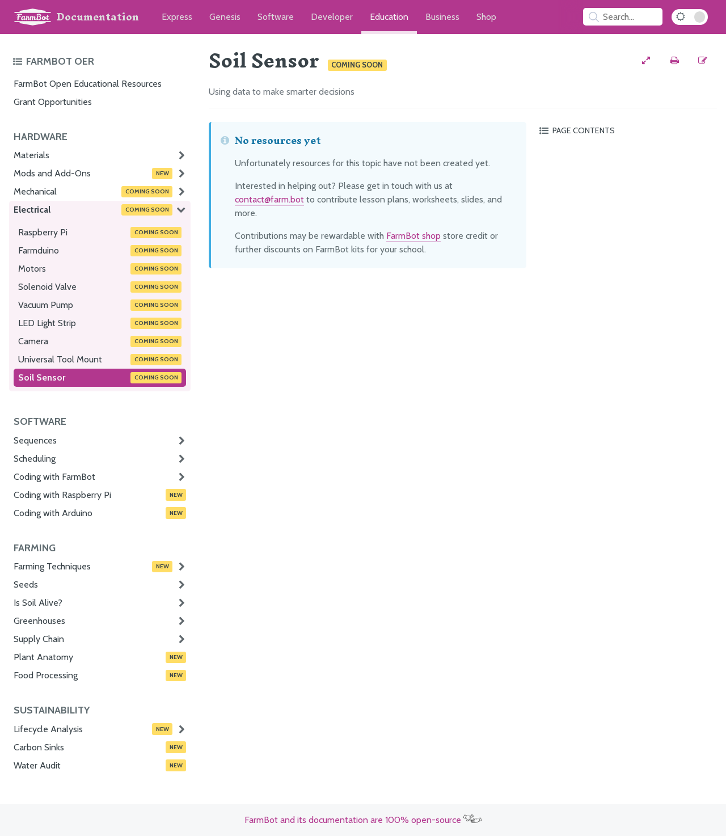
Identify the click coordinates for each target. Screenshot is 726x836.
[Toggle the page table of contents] (626, 130)
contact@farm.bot (269, 199)
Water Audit (100, 765)
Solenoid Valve (100, 287)
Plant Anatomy (100, 657)
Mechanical (93, 191)
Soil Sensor (100, 377)
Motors (100, 269)
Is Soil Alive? (38, 602)
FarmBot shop (413, 235)
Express (177, 16)
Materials (31, 155)
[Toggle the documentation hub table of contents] (98, 61)
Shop (486, 16)
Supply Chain (39, 639)
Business (442, 16)
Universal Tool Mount (100, 359)
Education (389, 16)
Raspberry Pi (100, 232)
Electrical (93, 210)
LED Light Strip (100, 323)
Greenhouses (39, 620)
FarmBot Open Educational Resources (88, 83)
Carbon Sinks (100, 747)
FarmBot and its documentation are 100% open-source (363, 819)
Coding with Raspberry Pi (100, 494)
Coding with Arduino (100, 512)
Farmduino (100, 250)
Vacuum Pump (100, 305)
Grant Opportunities (53, 101)
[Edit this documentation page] (703, 61)
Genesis (224, 16)
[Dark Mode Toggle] (690, 17)
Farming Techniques (93, 566)
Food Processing (100, 675)
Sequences (35, 440)
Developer (332, 16)
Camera (100, 341)
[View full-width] (646, 61)
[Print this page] (674, 61)
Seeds (26, 584)
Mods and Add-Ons (93, 173)
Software (276, 16)
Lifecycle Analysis (93, 728)
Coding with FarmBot (54, 476)
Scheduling (35, 458)
